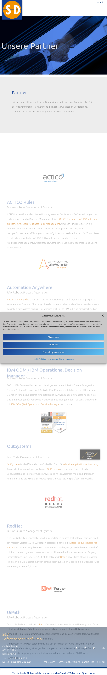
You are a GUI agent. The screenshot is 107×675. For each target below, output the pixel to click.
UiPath (40, 662)
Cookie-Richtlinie (39, 359)
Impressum (69, 359)
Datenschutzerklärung (56, 359)
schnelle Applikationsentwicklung (80, 496)
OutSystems (13, 496)
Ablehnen (53, 344)
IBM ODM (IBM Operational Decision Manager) (35, 438)
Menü (100, 2)
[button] (102, 315)
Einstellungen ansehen (53, 352)
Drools (63, 592)
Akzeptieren (53, 336)
